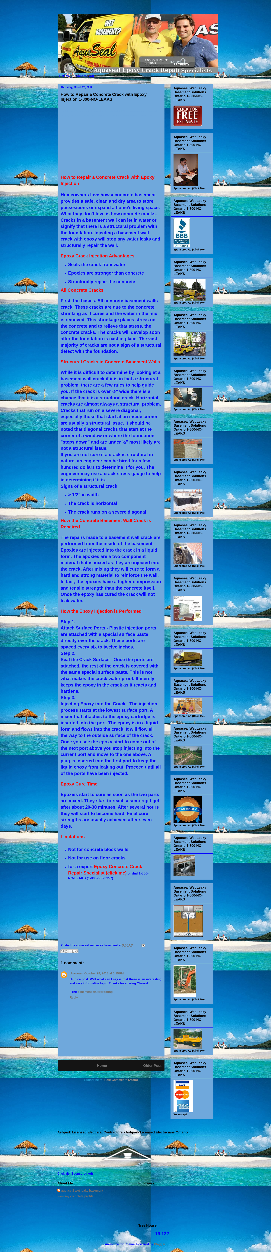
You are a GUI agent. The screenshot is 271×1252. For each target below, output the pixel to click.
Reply (74, 997)
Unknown (76, 973)
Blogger (159, 1244)
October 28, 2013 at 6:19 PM (104, 973)
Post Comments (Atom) (121, 1080)
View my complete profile (75, 1196)
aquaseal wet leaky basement (82, 1190)
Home (102, 1066)
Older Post (152, 1066)
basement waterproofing (95, 991)
